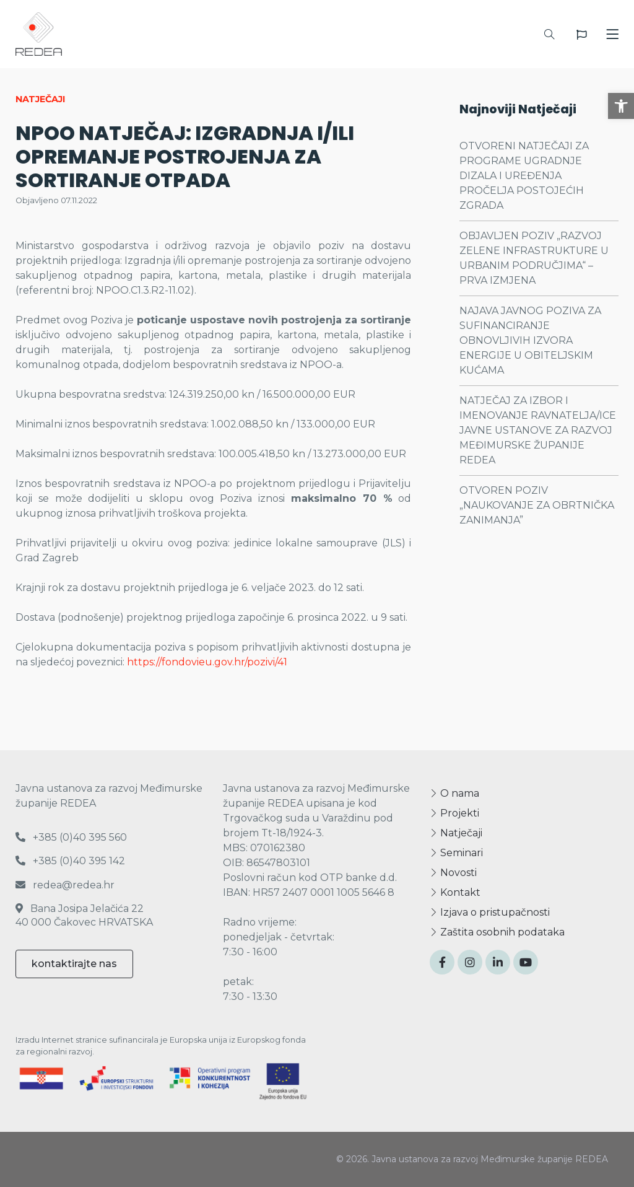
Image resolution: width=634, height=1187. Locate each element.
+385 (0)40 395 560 (71, 837)
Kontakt (455, 892)
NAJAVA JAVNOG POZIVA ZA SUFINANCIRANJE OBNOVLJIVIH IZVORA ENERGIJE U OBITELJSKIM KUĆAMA (530, 340)
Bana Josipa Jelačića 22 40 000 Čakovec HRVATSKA (84, 915)
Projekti (454, 813)
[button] (621, 106)
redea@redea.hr (65, 885)
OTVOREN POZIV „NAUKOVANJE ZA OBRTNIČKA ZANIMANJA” (536, 505)
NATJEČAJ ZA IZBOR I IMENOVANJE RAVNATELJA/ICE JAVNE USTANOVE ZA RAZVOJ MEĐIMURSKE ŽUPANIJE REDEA (537, 430)
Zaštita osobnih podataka (497, 932)
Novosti (453, 872)
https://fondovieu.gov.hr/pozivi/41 (207, 662)
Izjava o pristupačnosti (490, 912)
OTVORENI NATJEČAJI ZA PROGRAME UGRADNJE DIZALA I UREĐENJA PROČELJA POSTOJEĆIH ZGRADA (524, 175)
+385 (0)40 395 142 (70, 861)
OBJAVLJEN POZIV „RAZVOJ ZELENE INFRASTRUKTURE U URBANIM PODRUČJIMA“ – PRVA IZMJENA (534, 258)
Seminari (456, 853)
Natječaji (456, 833)
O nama (454, 793)
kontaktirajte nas (74, 964)
